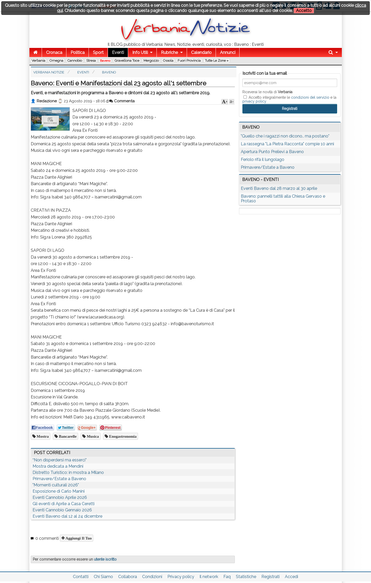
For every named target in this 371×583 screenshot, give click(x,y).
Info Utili (140, 52)
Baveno (105, 60)
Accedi (291, 576)
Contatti (81, 576)
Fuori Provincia (189, 60)
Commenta (122, 101)
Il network (208, 576)
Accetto (304, 10)
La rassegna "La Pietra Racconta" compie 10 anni (287, 143)
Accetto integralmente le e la (289, 99)
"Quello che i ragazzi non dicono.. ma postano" (285, 136)
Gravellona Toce (127, 60)
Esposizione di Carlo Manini (59, 491)
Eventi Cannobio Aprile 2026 (60, 497)
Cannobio (74, 60)
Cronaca (54, 52)
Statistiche (246, 576)
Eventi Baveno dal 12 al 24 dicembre (67, 516)
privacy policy (254, 101)
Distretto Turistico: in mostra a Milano (68, 472)
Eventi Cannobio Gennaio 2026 (62, 509)
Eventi (118, 52)
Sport (98, 52)
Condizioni (152, 576)
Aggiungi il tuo (78, 538)
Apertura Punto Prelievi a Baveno (272, 151)
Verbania (38, 60)
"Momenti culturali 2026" (56, 484)
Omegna (56, 60)
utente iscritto (105, 559)
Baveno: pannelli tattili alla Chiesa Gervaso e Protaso (283, 198)
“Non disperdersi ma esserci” (60, 459)
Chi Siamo (103, 576)
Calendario (201, 52)
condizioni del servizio (310, 97)
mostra (42, 436)
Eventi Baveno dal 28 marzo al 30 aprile (279, 188)
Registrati (270, 576)
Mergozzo (151, 60)
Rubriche (169, 52)
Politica (78, 52)
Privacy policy (180, 576)
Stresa (91, 60)
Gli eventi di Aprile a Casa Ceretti (64, 503)
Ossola (168, 60)
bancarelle (67, 436)
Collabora (127, 576)
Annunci (227, 52)
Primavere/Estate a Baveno (59, 478)
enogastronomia (122, 436)
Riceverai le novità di (267, 92)
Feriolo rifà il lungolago (262, 159)
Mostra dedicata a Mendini (58, 466)
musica (92, 436)
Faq (227, 576)
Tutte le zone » (217, 60)
